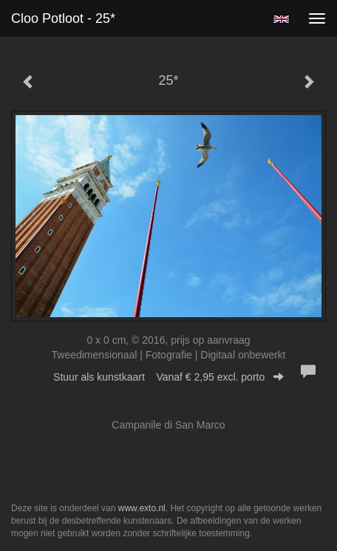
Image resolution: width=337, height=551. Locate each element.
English (281, 19)
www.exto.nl (142, 508)
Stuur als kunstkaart (168, 377)
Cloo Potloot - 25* (63, 18)
